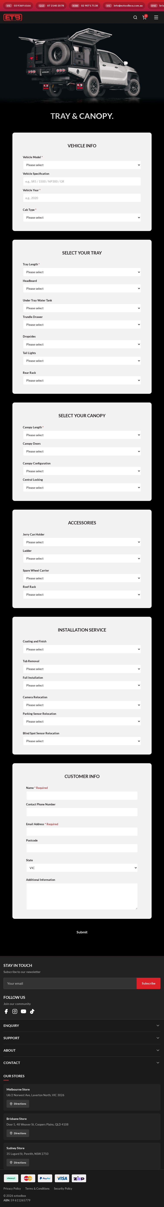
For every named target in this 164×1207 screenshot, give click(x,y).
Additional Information (40, 879)
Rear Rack (29, 372)
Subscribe (148, 983)
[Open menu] (156, 17)
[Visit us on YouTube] (23, 1011)
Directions (18, 1103)
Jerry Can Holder (33, 534)
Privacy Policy (12, 1188)
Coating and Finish (34, 641)
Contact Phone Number (40, 804)
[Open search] (135, 17)
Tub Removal (31, 661)
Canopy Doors (32, 443)
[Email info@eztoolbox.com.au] (124, 6)
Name (37, 788)
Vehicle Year (31, 190)
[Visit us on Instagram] (14, 1011)
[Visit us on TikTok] (32, 1011)
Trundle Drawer (33, 317)
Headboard (30, 281)
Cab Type (29, 209)
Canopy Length (33, 427)
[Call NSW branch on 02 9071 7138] (85, 6)
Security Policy (63, 1188)
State (29, 860)
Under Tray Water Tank (37, 300)
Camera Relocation (35, 697)
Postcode (32, 840)
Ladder (27, 550)
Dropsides (29, 336)
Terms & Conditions (37, 1188)
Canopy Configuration (36, 463)
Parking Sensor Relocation (39, 713)
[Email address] (70, 983)
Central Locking (33, 479)
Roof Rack (29, 587)
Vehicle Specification (36, 173)
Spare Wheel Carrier (36, 570)
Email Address (42, 824)
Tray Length (31, 264)
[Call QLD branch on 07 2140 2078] (51, 6)
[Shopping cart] (144, 17)
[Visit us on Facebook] (6, 1011)
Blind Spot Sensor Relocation (41, 733)
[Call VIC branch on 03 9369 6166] (18, 6)
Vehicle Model (33, 157)
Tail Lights (29, 353)
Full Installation (33, 677)
